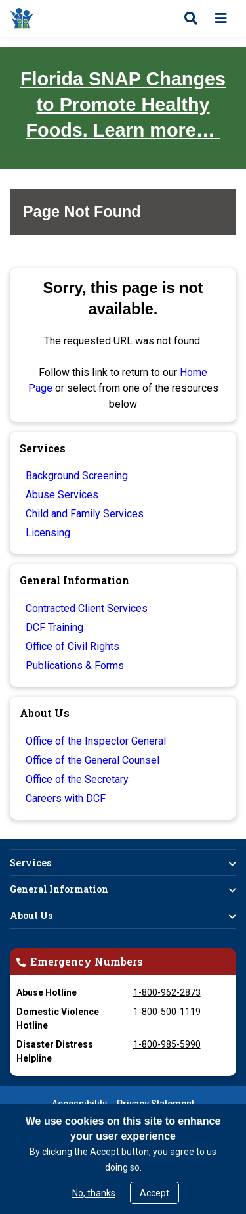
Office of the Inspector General (96, 741)
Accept (154, 1193)
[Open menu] (221, 18)
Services (30, 862)
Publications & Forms (75, 665)
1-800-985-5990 (167, 1044)
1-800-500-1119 (167, 1011)
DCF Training (54, 627)
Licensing (48, 532)
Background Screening (77, 475)
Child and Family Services (85, 513)
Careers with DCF (66, 798)
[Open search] (191, 18)
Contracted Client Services (87, 608)
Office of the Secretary (77, 779)
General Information (59, 889)
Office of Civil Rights (72, 646)
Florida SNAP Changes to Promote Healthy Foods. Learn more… (123, 104)
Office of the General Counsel (92, 760)
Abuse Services (62, 494)
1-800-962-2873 (167, 992)
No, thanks (93, 1193)
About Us (31, 915)
